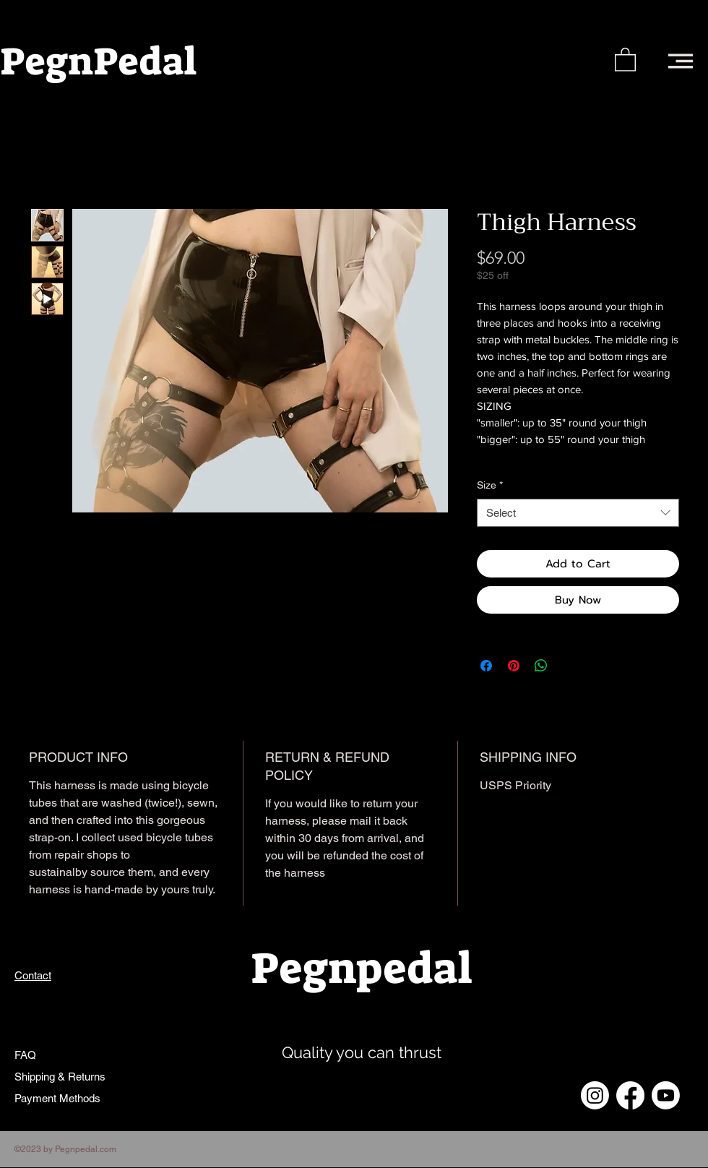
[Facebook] (630, 1095)
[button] (625, 59)
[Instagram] (595, 1095)
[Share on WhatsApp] (541, 665)
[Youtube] (666, 1095)
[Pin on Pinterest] (513, 665)
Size (490, 485)
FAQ (25, 1055)
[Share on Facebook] (486, 665)
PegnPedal (98, 62)
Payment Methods (58, 1098)
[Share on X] (568, 665)
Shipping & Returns (59, 1076)
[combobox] (578, 513)
